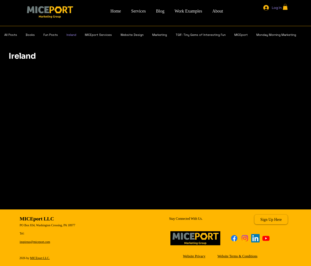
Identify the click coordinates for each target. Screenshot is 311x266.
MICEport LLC (37, 219)
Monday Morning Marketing (276, 35)
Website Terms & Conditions (237, 256)
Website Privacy (194, 256)
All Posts (10, 35)
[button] (285, 7)
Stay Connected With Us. (185, 218)
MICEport (241, 35)
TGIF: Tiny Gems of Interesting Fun (201, 35)
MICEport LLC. (40, 258)
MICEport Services (98, 35)
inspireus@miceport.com (35, 242)
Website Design (132, 35)
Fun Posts (50, 35)
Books (30, 35)
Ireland (71, 35)
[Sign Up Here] (271, 219)
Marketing (159, 35)
